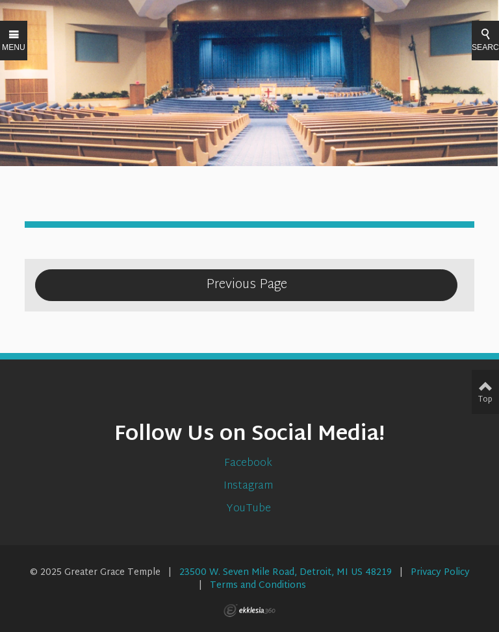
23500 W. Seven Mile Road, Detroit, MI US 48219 (285, 573)
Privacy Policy (440, 573)
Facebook (249, 463)
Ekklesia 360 (249, 610)
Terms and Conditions (258, 585)
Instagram (249, 486)
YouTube (250, 509)
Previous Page (246, 285)
